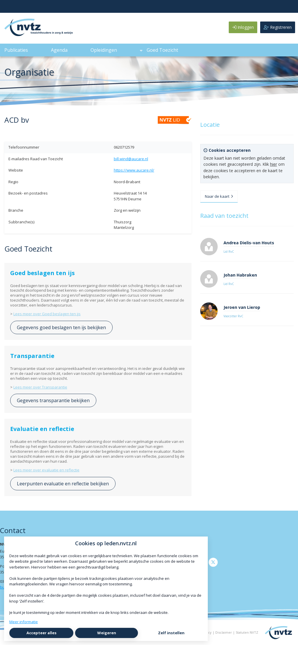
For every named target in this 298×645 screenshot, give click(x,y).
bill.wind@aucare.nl (131, 158)
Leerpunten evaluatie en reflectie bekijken (63, 483)
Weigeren (106, 632)
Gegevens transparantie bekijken (53, 400)
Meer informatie (23, 621)
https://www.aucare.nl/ (134, 170)
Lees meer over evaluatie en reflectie (46, 470)
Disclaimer (223, 632)
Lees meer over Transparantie (40, 387)
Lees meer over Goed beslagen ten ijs (47, 313)
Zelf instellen (171, 632)
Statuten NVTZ (247, 632)
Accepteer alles (41, 632)
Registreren (278, 27)
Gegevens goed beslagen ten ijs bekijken (61, 327)
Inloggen (243, 27)
